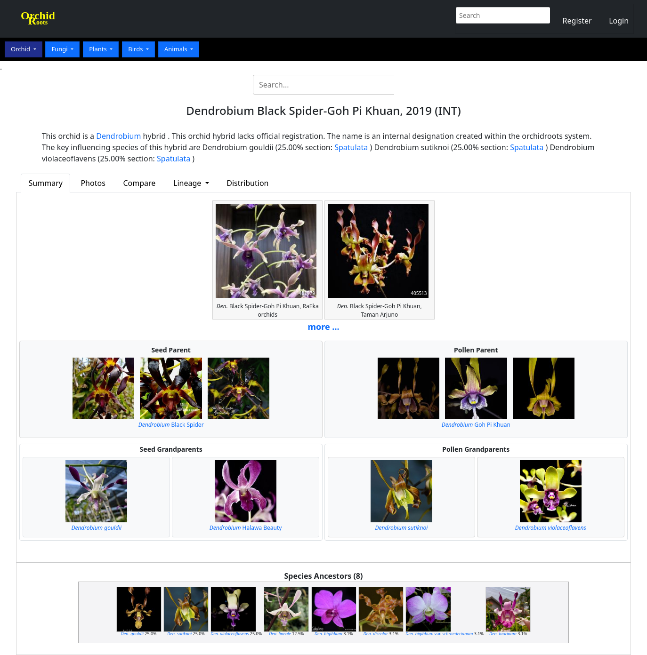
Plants (98, 49)
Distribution (247, 183)
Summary (46, 183)
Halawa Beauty (246, 528)
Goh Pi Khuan (476, 425)
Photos (93, 183)
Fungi (60, 49)
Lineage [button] (188, 183)
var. (439, 634)
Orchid (21, 49)
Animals (176, 49)
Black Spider (171, 425)
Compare (139, 183)
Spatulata (351, 147)
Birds (136, 49)
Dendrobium (118, 136)
